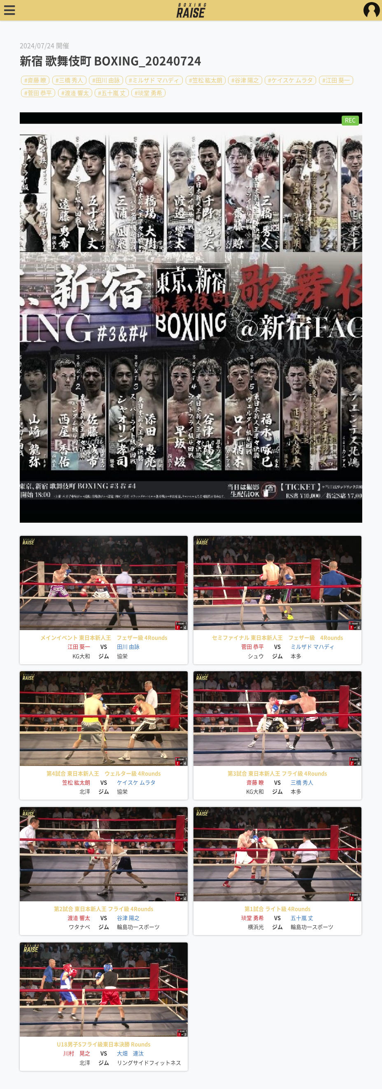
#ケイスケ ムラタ (290, 80)
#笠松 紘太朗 (205, 80)
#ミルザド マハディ (154, 80)
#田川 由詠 (106, 80)
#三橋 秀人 (69, 80)
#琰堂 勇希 (148, 92)
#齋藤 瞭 (35, 80)
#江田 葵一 (336, 80)
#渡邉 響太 (75, 92)
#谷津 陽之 (245, 80)
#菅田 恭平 (38, 92)
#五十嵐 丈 (112, 92)
